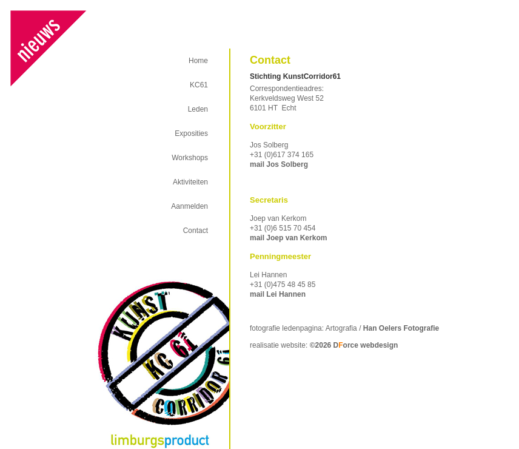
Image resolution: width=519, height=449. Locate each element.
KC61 (199, 85)
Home (198, 60)
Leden (198, 109)
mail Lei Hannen (278, 294)
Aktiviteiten (190, 182)
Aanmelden (189, 206)
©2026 (354, 345)
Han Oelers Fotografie (401, 328)
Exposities (191, 133)
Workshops (190, 158)
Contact (195, 230)
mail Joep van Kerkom (288, 238)
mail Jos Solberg (279, 164)
